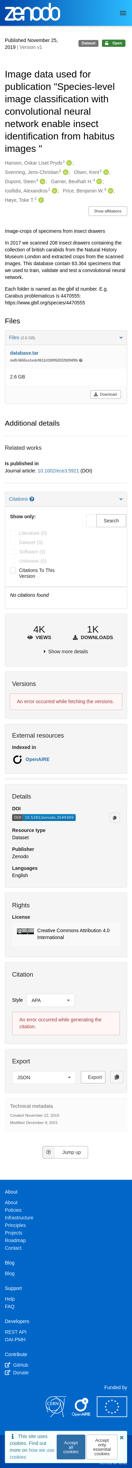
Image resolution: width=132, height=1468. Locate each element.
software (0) (32, 551)
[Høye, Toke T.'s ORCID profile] (40, 200)
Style (17, 1000)
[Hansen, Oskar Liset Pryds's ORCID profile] (68, 163)
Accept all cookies (70, 1447)
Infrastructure (19, 1217)
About (11, 1202)
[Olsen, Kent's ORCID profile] (105, 172)
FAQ (10, 1306)
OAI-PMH (15, 1339)
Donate (17, 1372)
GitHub (16, 1365)
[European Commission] (112, 1415)
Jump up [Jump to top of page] (62, 1152)
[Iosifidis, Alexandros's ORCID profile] (53, 191)
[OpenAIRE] (81, 1415)
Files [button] (66, 337)
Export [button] (95, 1077)
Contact (13, 1248)
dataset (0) (31, 542)
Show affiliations (107, 211)
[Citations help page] (32, 499)
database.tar (24, 353)
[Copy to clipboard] (115, 817)
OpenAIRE (37, 759)
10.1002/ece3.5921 (59, 470)
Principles (15, 1225)
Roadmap (15, 1240)
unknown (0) (32, 561)
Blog (10, 1273)
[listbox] (50, 1000)
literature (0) (33, 533)
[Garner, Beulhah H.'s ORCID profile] (98, 181)
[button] (66, 934)
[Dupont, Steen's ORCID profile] (41, 181)
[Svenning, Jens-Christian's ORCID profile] (64, 172)
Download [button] (105, 394)
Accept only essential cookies (102, 1447)
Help (10, 1299)
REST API (16, 1332)
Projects (13, 1233)
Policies (13, 1210)
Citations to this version (37, 573)
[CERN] (56, 1415)
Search (111, 520)
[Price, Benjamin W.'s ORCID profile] (109, 191)
